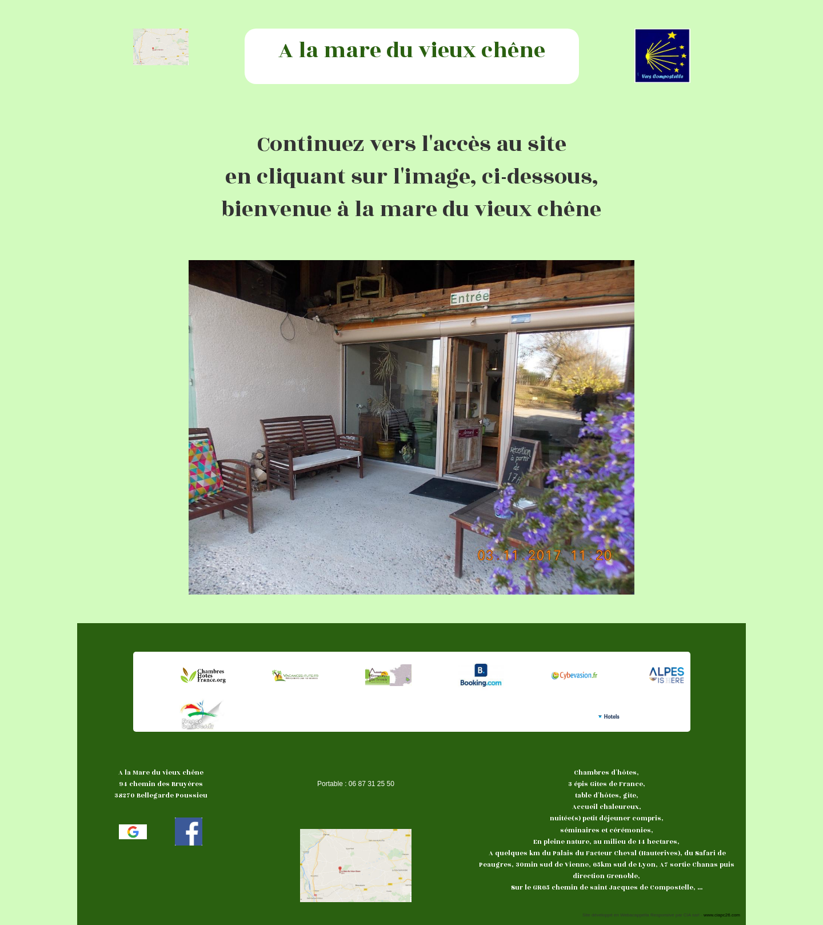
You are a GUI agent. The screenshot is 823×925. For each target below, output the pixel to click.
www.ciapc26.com (722, 915)
